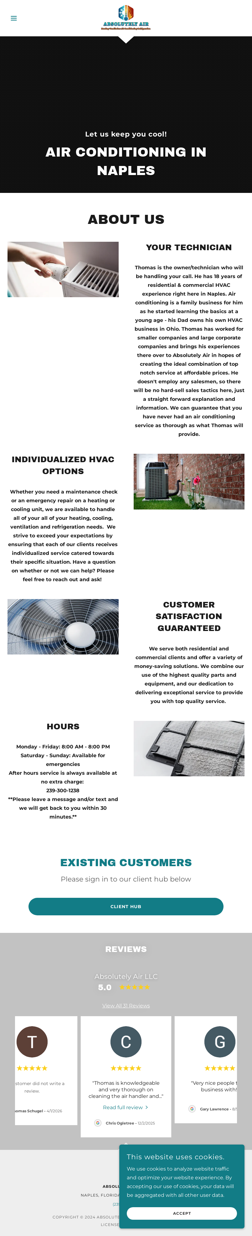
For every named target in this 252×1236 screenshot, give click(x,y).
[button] (25, 18)
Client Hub (126, 906)
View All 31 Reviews (126, 1006)
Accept (182, 1213)
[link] (126, 17)
